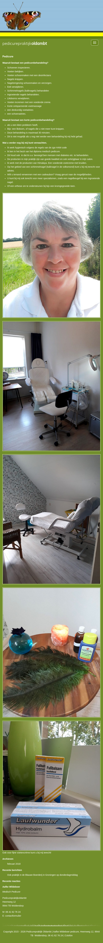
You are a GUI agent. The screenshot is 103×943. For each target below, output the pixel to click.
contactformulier (13, 915)
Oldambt (24, 43)
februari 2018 (14, 864)
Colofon (69, 935)
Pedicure (7, 56)
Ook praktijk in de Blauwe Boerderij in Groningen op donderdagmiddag (42, 875)
